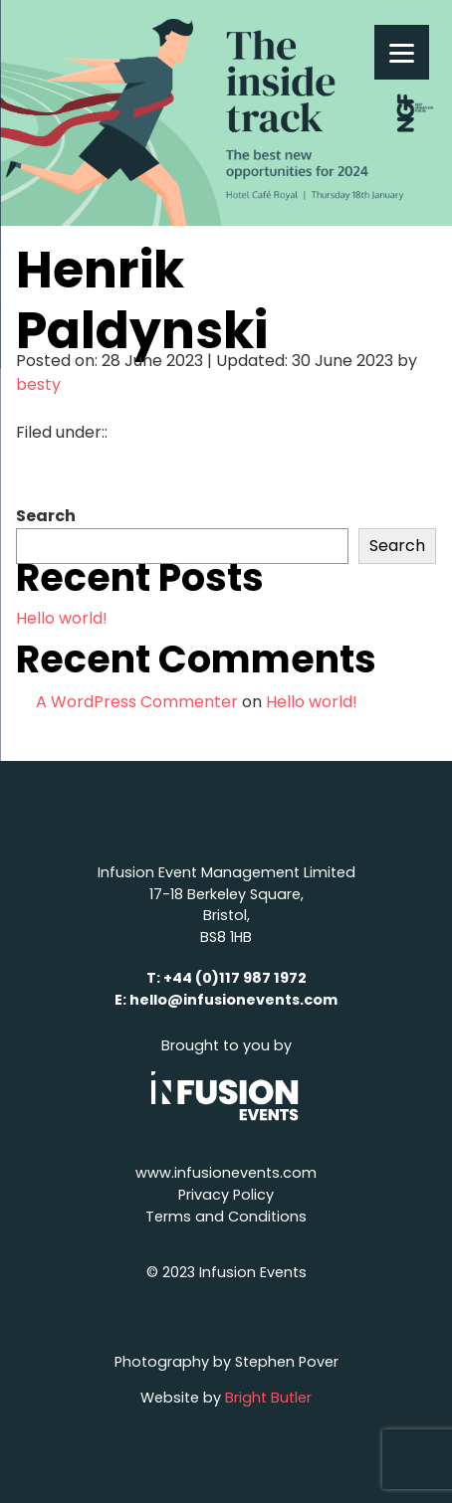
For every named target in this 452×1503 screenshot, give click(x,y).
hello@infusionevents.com (233, 1000)
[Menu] (401, 52)
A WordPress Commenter (137, 701)
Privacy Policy (226, 1195)
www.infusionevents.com (226, 1173)
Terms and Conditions (226, 1216)
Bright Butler (268, 1398)
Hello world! (62, 618)
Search (46, 515)
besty (38, 384)
